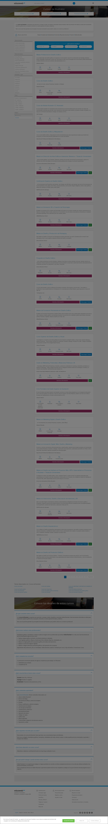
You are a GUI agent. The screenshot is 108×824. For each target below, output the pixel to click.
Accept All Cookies (68, 820)
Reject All (82, 820)
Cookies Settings (95, 820)
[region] (54, 820)
